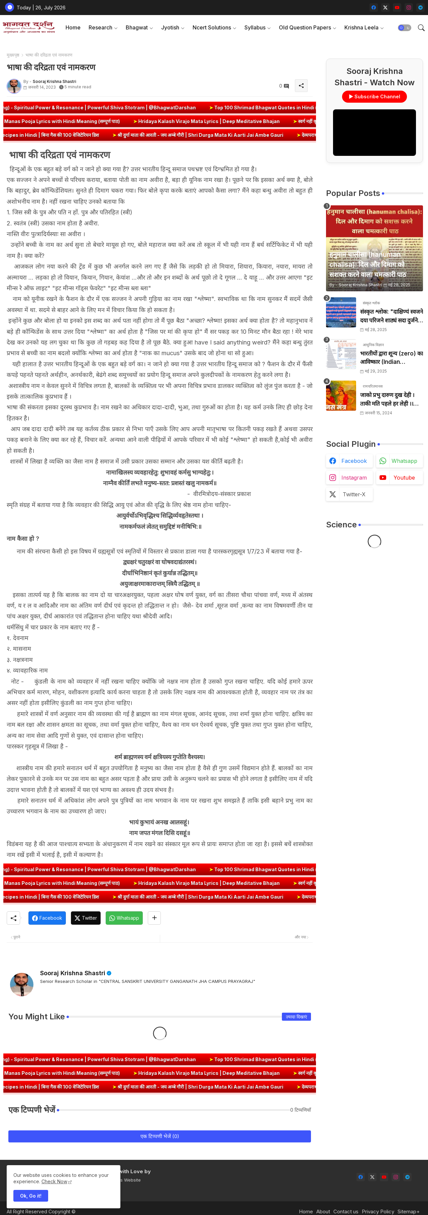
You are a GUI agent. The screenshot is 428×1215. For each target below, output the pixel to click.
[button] (404, 27)
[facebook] (373, 7)
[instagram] (409, 7)
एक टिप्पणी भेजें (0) (159, 1136)
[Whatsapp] (124, 918)
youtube (404, 477)
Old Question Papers (305, 27)
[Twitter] (86, 918)
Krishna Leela (361, 27)
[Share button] (154, 918)
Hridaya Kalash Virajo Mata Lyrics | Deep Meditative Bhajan (186, 121)
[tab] (73, 27)
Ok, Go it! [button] (30, 1196)
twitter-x (354, 494)
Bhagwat (137, 27)
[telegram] (420, 7)
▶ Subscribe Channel (374, 96)
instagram (354, 477)
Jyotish (170, 27)
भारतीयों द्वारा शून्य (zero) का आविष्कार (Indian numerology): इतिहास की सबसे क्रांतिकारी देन (391, 358)
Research (100, 27)
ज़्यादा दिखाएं (296, 1016)
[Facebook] (47, 918)
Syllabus (254, 27)
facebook (354, 461)
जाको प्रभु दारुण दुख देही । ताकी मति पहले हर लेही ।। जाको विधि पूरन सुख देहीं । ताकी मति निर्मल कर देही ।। (387, 400)
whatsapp (404, 461)
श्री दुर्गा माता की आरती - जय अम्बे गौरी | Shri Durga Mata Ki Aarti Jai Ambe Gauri (221, 135)
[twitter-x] (385, 7)
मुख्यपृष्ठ (13, 55)
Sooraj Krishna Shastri (72, 973)
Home (73, 27)
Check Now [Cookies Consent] (54, 1181)
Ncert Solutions (212, 27)
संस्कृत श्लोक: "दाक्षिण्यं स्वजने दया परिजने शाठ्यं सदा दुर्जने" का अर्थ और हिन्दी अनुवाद (391, 316)
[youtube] (397, 7)
